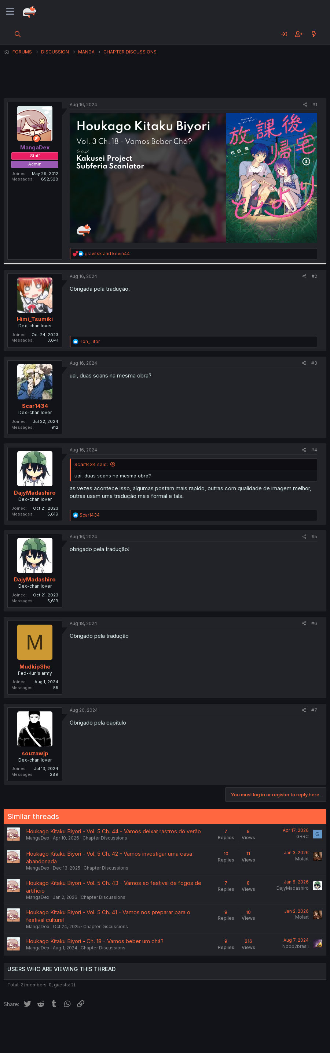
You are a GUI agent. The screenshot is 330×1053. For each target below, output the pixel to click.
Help (214, 1027)
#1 (314, 104)
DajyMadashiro (35, 492)
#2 (314, 276)
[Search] (17, 34)
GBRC (302, 836)
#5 (314, 536)
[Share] (305, 105)
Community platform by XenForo (266, 1036)
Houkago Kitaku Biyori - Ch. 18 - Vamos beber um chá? (95, 941)
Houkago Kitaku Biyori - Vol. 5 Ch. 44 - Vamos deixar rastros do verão (113, 831)
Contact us (99, 1027)
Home (235, 1027)
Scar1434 (35, 405)
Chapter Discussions (104, 838)
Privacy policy (183, 1027)
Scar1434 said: (91, 464)
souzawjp (35, 753)
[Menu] (10, 11)
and (107, 253)
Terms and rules (139, 1027)
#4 (314, 450)
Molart (302, 859)
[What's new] (313, 34)
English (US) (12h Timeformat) (41, 1027)
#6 (314, 623)
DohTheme (256, 1042)
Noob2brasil (295, 946)
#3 (314, 363)
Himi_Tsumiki (35, 319)
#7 (314, 710)
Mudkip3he (35, 666)
